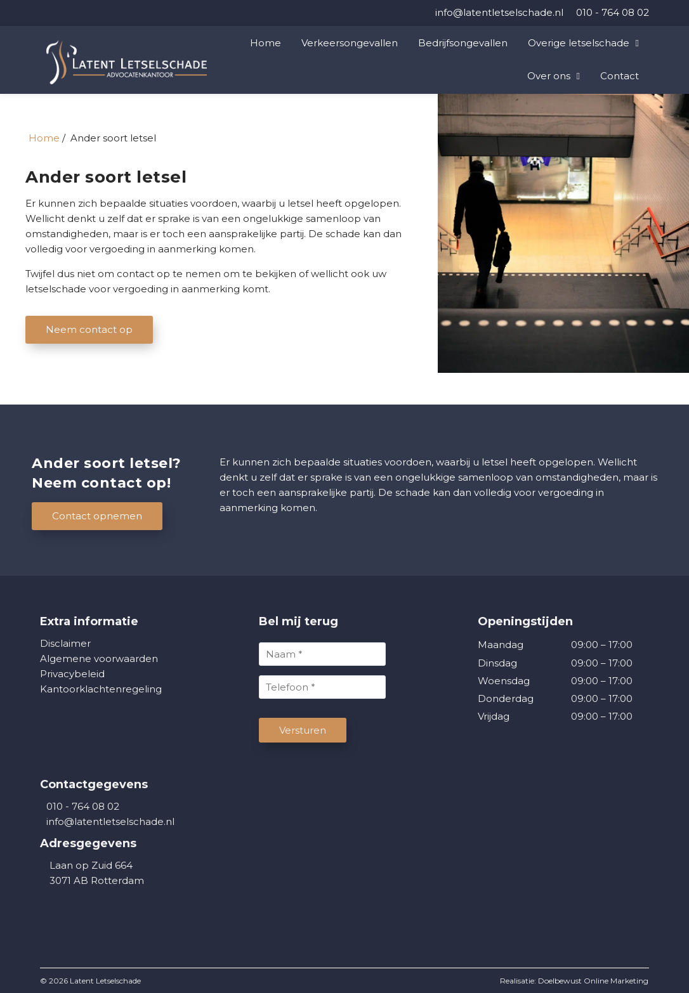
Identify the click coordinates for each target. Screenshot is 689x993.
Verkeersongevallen (349, 43)
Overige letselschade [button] (578, 43)
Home (265, 43)
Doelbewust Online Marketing (593, 980)
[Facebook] (44, 13)
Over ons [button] (548, 76)
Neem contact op (89, 329)
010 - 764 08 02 (79, 806)
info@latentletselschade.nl (110, 821)
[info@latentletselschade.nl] (499, 12)
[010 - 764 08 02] (612, 12)
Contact (619, 76)
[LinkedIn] (41, 13)
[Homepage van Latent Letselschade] (141, 62)
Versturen (302, 730)
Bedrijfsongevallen (463, 43)
